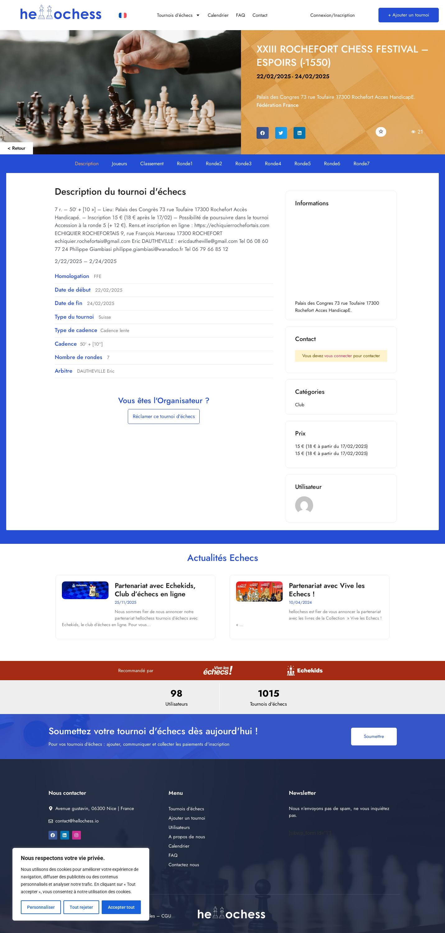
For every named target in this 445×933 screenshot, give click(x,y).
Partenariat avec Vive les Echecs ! (327, 589)
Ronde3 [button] (243, 163)
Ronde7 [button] (361, 163)
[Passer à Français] (122, 16)
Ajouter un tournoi (187, 818)
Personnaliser (41, 907)
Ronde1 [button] (184, 163)
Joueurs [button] (119, 163)
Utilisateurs (179, 827)
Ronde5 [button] (302, 163)
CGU (166, 916)
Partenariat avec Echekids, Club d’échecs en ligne (155, 589)
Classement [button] (152, 163)
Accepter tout (121, 907)
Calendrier (218, 15)
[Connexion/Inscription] (303, 15)
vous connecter (338, 356)
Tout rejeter (81, 907)
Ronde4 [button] (273, 163)
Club (299, 404)
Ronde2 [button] (214, 163)
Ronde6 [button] (332, 163)
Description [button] (87, 163)
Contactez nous (184, 864)
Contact (260, 15)
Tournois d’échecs (178, 15)
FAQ (240, 15)
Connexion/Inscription (332, 15)
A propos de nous (187, 836)
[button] (262, 133)
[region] (80, 884)
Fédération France (278, 105)
